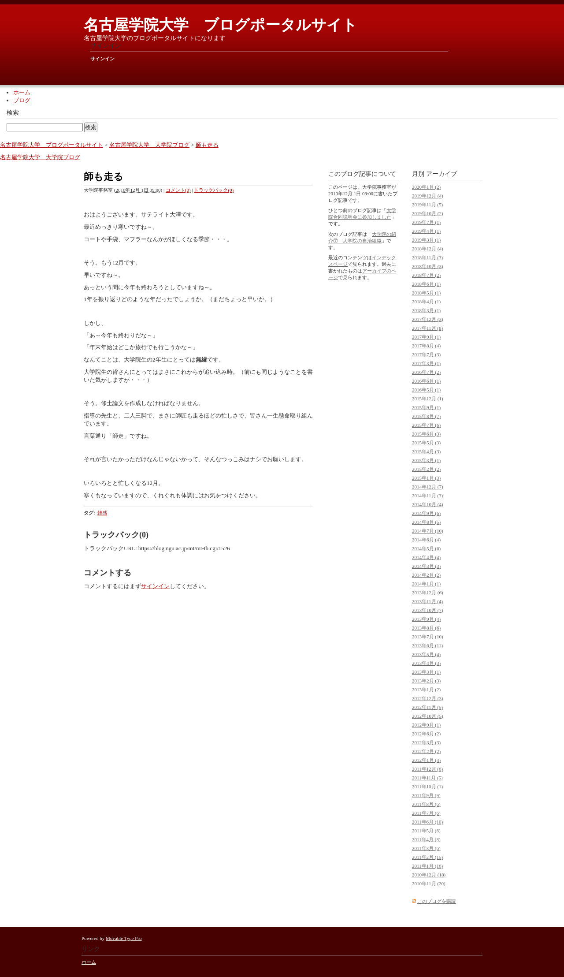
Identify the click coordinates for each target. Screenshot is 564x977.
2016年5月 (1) (426, 389)
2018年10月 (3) (427, 266)
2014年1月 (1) (426, 583)
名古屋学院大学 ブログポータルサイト (220, 25)
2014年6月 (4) (426, 539)
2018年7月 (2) (426, 275)
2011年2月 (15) (427, 857)
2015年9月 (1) (426, 407)
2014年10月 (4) (427, 504)
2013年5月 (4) (426, 654)
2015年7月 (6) (426, 425)
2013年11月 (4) (427, 601)
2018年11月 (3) (427, 257)
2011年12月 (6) (427, 769)
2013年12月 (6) (427, 592)
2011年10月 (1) (427, 786)
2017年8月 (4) (426, 345)
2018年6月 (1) (426, 284)
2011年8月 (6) (426, 804)
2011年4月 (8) (426, 839)
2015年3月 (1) (426, 460)
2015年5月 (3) (426, 442)
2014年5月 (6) (426, 548)
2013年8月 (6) (426, 627)
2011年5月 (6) (426, 830)
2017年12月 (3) (427, 319)
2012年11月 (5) (427, 707)
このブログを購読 (436, 901)
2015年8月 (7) (426, 416)
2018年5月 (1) (426, 292)
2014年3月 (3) (426, 566)
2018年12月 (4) (427, 248)
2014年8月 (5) (426, 522)
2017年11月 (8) (427, 328)
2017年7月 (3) (426, 354)
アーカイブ (441, 174)
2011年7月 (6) (426, 813)
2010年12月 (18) (428, 874)
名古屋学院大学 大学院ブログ (149, 145)
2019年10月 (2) (427, 213)
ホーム (21, 92)
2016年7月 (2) (426, 372)
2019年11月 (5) (427, 204)
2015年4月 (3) (426, 451)
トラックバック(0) (214, 190)
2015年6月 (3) (426, 433)
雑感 (102, 512)
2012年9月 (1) (426, 724)
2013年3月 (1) (426, 672)
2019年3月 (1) (426, 239)
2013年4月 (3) (426, 663)
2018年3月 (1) (426, 310)
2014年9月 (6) (426, 513)
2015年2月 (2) (426, 469)
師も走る (207, 145)
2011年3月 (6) (426, 848)
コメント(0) (178, 190)
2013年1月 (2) (426, 689)
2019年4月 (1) (426, 231)
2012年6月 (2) (426, 733)
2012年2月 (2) (426, 751)
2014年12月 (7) (427, 486)
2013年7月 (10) (427, 636)
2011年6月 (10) (427, 821)
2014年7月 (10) (427, 530)
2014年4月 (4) (426, 557)
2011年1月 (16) (427, 866)
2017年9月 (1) (426, 336)
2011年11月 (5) (427, 777)
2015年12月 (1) (427, 398)
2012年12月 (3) (427, 698)
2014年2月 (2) (426, 575)
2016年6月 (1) (426, 381)
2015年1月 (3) (426, 478)
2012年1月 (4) (426, 760)
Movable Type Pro (124, 938)
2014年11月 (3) (427, 495)
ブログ (21, 100)
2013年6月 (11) (427, 645)
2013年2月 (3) (426, 680)
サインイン (102, 58)
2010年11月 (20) (428, 883)
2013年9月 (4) (426, 619)
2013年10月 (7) (427, 610)
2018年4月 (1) (426, 301)
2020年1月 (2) (426, 187)
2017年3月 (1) (426, 363)
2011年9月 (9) (426, 795)
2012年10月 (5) (427, 716)
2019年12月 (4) (427, 195)
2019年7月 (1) (426, 222)
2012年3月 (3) (426, 742)
